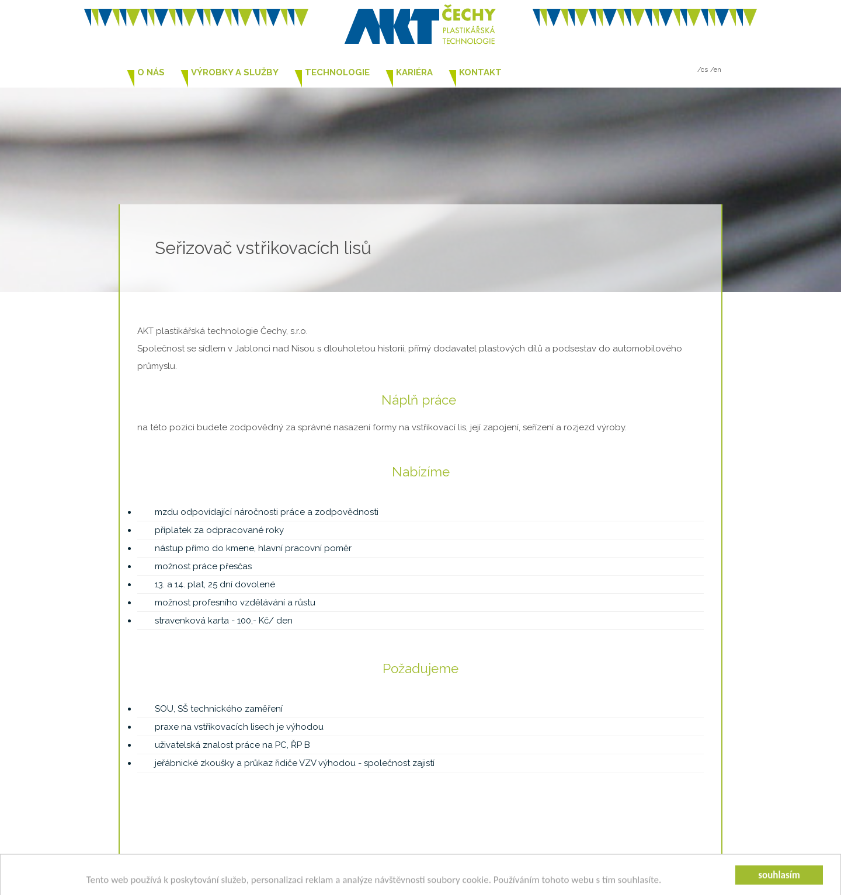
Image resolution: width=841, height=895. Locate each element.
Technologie (337, 72)
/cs (702, 69)
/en (715, 69)
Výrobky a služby (235, 72)
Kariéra (414, 72)
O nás (151, 72)
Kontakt (480, 72)
